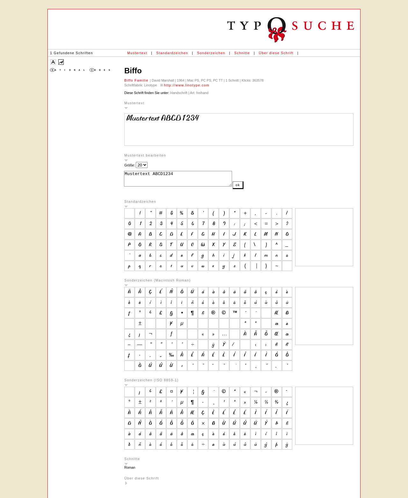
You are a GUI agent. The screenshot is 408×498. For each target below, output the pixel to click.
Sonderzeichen (211, 53)
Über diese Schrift (276, 53)
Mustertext (137, 53)
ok (250, 188)
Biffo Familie (137, 80)
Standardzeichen (172, 53)
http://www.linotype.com (186, 85)
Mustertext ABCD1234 (184, 180)
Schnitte (242, 53)
